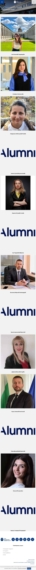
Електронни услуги (18, 545)
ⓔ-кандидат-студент (8, 548)
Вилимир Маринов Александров (18, 292)
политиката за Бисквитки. (22, 568)
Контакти (32, 563)
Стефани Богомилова (18, 94)
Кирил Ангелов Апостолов (18, 411)
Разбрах (29, 568)
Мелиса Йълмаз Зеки (18, 490)
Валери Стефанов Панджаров (18, 530)
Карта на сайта (31, 559)
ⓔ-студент (5, 550)
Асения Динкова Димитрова (18, 173)
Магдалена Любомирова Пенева (18, 133)
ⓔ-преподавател (6, 552)
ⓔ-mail (4, 554)
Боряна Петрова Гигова (18, 213)
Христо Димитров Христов (18, 332)
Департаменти (9, 7)
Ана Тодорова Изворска (18, 252)
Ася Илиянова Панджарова (18, 54)
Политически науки (18, 7)
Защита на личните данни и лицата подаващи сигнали (24, 562)
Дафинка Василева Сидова (18, 371)
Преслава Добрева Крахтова (18, 451)
